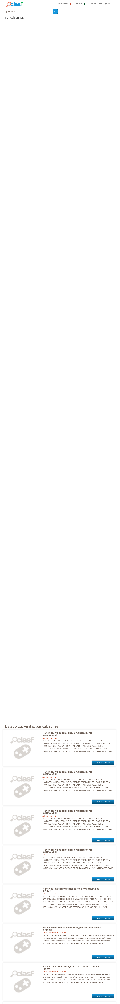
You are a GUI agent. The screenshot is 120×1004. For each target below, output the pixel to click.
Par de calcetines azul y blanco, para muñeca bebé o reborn (72, 928)
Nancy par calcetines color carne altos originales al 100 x (71, 889)
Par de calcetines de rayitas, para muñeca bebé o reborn (71, 967)
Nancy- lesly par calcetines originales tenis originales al (67, 734)
